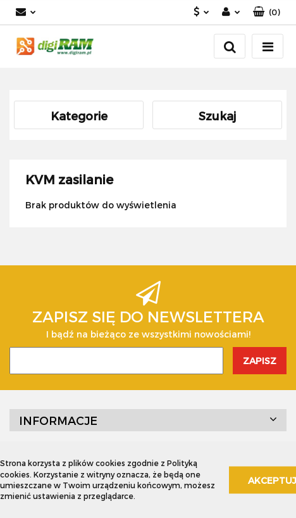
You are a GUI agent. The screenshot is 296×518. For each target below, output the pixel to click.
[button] (267, 12)
